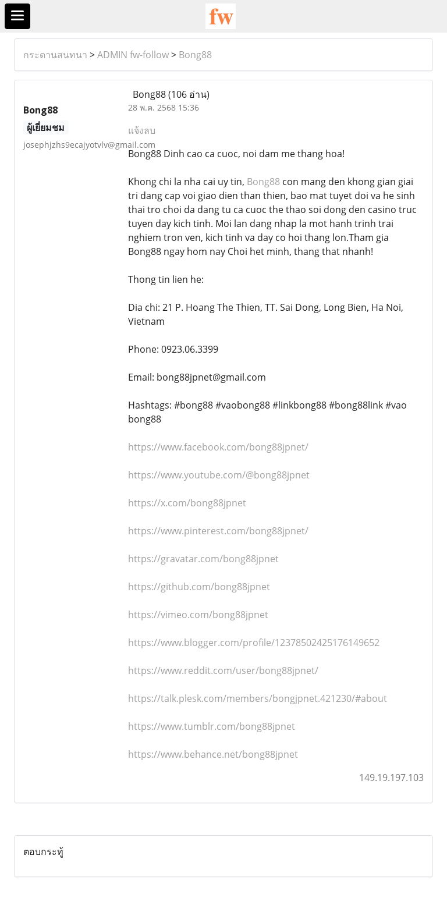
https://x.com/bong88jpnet (187, 502)
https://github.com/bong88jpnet (199, 586)
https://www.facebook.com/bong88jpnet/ (218, 447)
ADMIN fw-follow (133, 54)
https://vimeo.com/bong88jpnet (198, 614)
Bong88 (195, 54)
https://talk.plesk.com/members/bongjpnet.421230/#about (257, 698)
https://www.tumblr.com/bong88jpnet (211, 726)
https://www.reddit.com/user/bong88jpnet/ (223, 670)
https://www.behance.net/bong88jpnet (213, 754)
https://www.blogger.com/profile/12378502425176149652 (253, 642)
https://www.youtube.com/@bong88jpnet (219, 475)
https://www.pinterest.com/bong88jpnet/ (218, 530)
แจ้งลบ (141, 130)
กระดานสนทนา (55, 54)
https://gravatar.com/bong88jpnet (203, 558)
